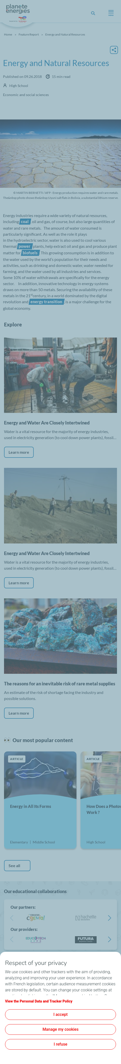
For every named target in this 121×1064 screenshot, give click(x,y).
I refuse (60, 1044)
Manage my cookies (60, 1029)
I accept (60, 1014)
